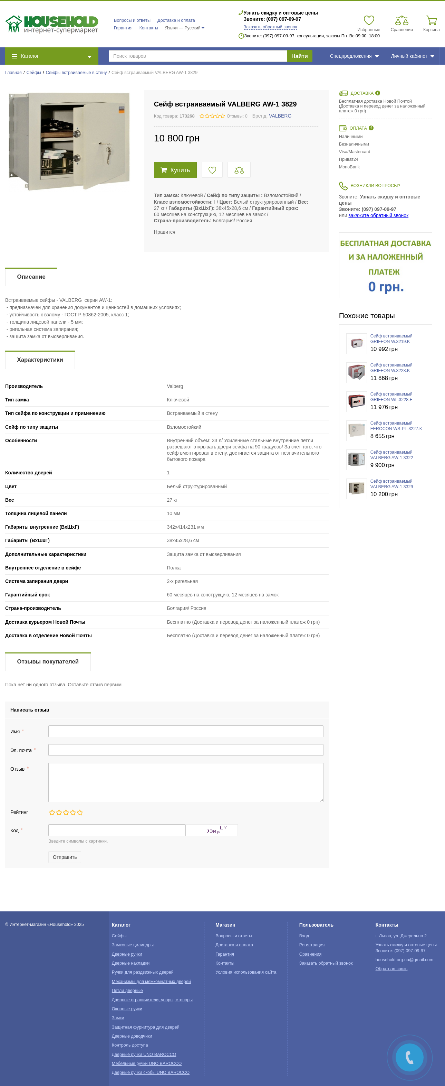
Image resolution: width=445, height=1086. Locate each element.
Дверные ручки (127, 954)
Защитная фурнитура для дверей (146, 1027)
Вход (304, 936)
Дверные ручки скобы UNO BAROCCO (151, 1072)
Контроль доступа (130, 1045)
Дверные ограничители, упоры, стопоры (152, 999)
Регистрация (312, 945)
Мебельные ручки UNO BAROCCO (147, 1063)
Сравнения (310, 954)
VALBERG (280, 116)
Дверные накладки (130, 963)
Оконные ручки (127, 1008)
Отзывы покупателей (48, 661)
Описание (31, 276)
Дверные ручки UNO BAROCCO (144, 1054)
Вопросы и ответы (132, 20)
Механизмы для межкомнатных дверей (151, 981)
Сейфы (34, 72)
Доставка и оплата (176, 20)
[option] (385, 265)
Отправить (65, 857)
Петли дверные (127, 990)
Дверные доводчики (132, 1036)
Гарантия (123, 28)
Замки (118, 1017)
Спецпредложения (354, 56)
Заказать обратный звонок (270, 27)
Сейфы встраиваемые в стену (76, 72)
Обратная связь (392, 968)
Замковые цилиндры (133, 945)
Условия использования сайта (245, 972)
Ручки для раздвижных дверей (143, 972)
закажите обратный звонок (378, 215)
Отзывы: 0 (237, 116)
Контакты (148, 28)
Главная (13, 72)
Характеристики (40, 359)
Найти (299, 56)
